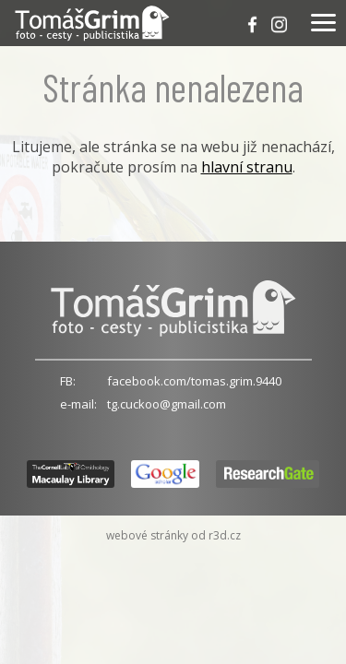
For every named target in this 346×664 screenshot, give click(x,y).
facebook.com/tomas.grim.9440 (194, 381)
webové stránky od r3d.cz (173, 535)
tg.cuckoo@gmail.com (166, 404)
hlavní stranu (246, 167)
